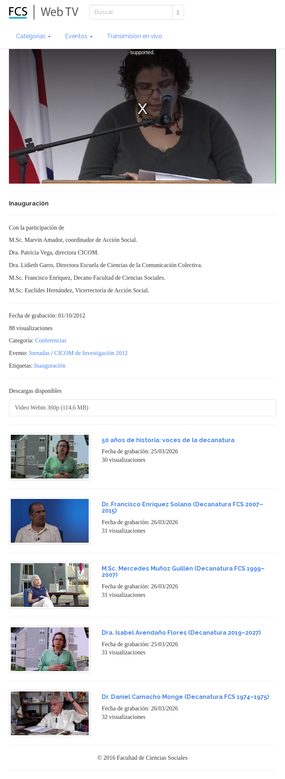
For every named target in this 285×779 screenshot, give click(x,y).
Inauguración (49, 365)
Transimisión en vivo (134, 36)
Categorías (33, 36)
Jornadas (39, 353)
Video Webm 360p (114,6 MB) (51, 407)
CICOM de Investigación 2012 (91, 353)
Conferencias (50, 340)
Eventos (79, 36)
